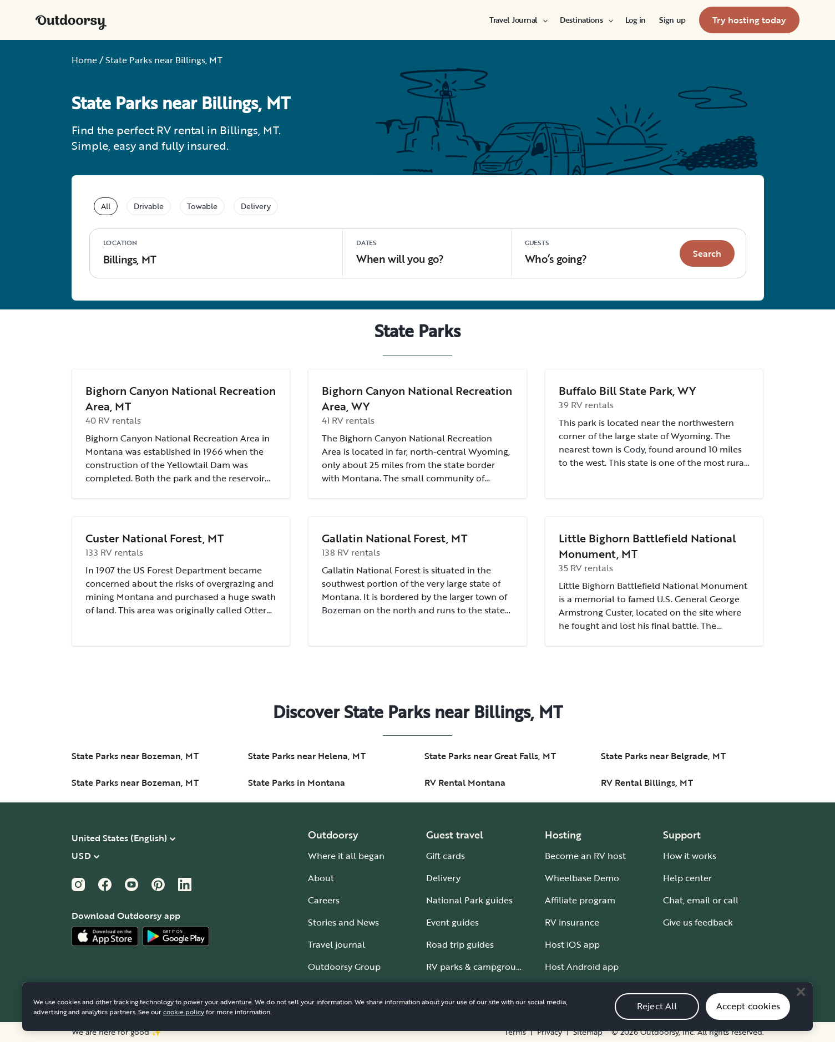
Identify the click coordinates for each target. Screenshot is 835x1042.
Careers (324, 900)
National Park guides (469, 900)
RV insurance (572, 922)
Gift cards (445, 855)
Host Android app (582, 966)
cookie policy (183, 1023)
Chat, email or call (700, 900)
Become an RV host (585, 855)
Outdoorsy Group (344, 966)
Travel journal (336, 944)
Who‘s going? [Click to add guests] (555, 252)
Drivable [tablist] (149, 206)
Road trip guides (460, 944)
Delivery (443, 878)
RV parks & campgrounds (478, 966)
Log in (635, 20)
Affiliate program (580, 900)
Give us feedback (698, 922)
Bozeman (341, 610)
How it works (689, 855)
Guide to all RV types (469, 988)
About (321, 878)
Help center (687, 878)
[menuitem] (517, 20)
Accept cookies (748, 1018)
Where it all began (346, 855)
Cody (634, 449)
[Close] (800, 1004)
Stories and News (343, 922)
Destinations (586, 20)
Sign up (672, 20)
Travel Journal (517, 20)
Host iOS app (572, 944)
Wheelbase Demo (582, 878)
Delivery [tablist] (256, 206)
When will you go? (400, 252)
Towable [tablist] (202, 206)
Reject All (657, 1018)
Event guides (452, 922)
